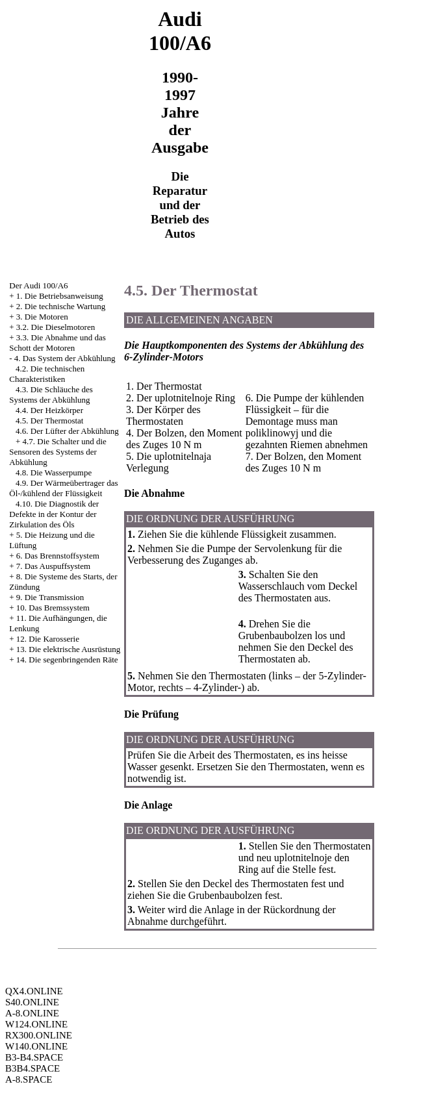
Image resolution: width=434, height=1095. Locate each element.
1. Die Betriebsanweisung (59, 296)
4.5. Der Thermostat (49, 420)
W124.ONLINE (36, 1024)
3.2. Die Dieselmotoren (55, 327)
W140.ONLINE (36, 1046)
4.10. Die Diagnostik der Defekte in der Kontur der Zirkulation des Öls (54, 514)
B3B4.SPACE (32, 1068)
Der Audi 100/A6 (38, 285)
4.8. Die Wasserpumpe (54, 472)
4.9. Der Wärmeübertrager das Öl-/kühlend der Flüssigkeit (63, 488)
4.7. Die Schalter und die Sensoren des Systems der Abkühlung (58, 451)
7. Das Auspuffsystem (53, 566)
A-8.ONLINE (32, 1013)
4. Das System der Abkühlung (65, 358)
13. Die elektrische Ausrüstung (68, 649)
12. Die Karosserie (47, 639)
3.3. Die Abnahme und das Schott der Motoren (57, 343)
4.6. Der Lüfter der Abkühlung (67, 431)
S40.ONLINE (32, 1002)
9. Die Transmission (50, 597)
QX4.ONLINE (34, 991)
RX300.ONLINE (38, 1035)
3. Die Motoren (42, 316)
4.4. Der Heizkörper (49, 410)
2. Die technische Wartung (60, 306)
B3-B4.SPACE (34, 1057)
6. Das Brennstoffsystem (57, 555)
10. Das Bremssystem (53, 607)
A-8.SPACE (28, 1079)
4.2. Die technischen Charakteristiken (46, 374)
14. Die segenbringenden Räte (67, 659)
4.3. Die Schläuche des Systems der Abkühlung (51, 394)
